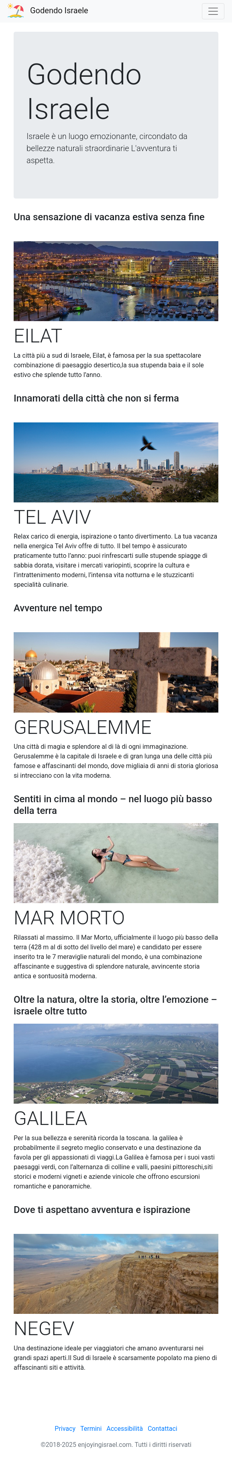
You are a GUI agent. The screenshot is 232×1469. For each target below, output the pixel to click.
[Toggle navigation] (213, 11)
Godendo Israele (59, 10)
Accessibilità (124, 1428)
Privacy (65, 1428)
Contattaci (162, 1428)
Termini (91, 1428)
